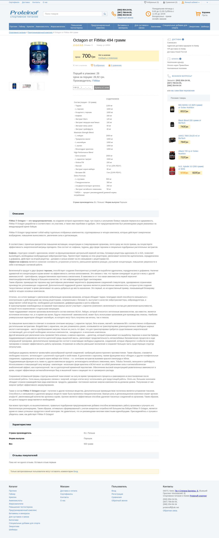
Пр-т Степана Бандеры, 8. (187, 491)
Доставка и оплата (68, 491)
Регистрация (117, 494)
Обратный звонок (125, 18)
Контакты (36, 2)
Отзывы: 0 (88, 45)
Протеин (13, 491)
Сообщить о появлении (107, 58)
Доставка (26, 2)
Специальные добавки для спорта (24, 523)
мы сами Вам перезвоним (183, 91)
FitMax (96, 80)
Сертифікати (14, 2)
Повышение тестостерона (21, 507)
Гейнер (12, 494)
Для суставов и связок (19, 517)
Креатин (12, 497)
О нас (45, 2)
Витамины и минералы (19, 513)
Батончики (13, 520)
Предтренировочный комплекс (40, 33)
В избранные (99, 65)
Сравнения (117, 497)
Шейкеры (13, 530)
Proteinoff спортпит (198, 496)
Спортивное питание (17, 33)
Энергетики (14, 526)
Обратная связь (170, 511)
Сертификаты (66, 494)
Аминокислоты (15, 500)
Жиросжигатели (16, 504)
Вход (75, 471)
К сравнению (116, 65)
